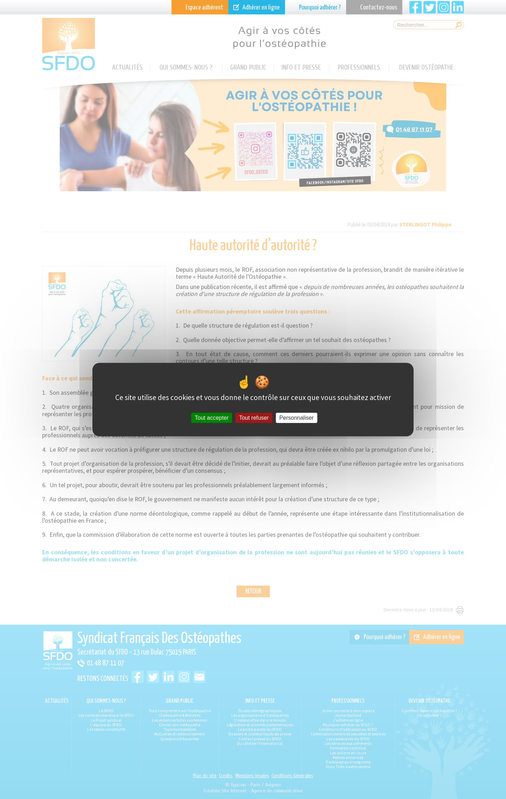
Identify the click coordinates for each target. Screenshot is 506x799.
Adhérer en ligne (261, 7)
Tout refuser (253, 418)
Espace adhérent (204, 7)
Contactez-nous (378, 7)
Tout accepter (211, 418)
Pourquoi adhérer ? (320, 7)
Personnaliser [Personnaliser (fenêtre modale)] (296, 418)
